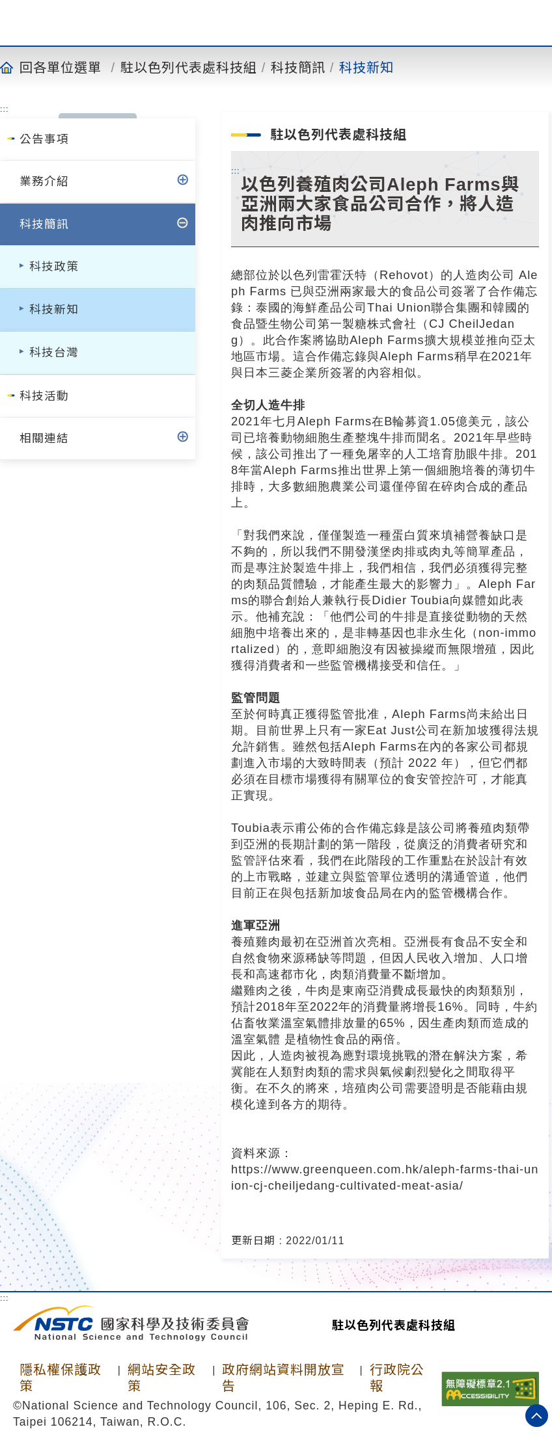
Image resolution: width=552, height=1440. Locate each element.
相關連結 (44, 438)
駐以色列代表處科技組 (188, 66)
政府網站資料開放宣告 (283, 1378)
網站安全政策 (162, 1378)
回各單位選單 (61, 66)
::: (4, 108)
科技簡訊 (298, 66)
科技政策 (54, 266)
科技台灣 (54, 352)
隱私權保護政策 (61, 1378)
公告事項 (44, 139)
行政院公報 (397, 1378)
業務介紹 (44, 181)
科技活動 (44, 396)
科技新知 (366, 66)
